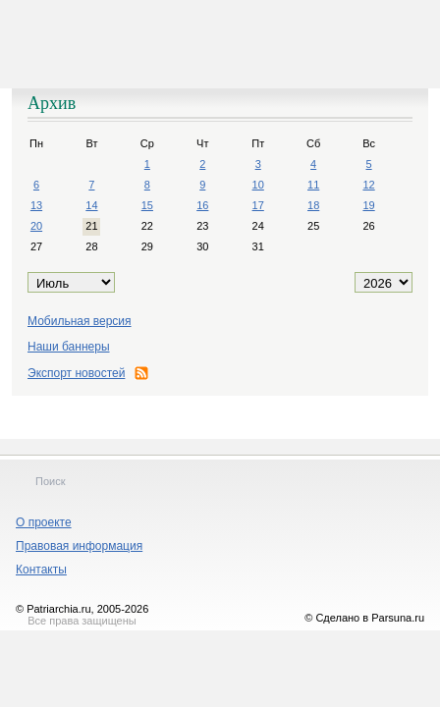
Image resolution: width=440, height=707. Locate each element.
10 (258, 184)
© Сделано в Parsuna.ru (364, 618)
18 (313, 205)
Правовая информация (79, 546)
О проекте (44, 522)
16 (202, 205)
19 (368, 205)
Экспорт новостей (88, 373)
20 (36, 226)
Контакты (41, 569)
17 (258, 205)
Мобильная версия (80, 321)
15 (147, 205)
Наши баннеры (69, 347)
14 (91, 205)
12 (368, 184)
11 (313, 184)
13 (36, 205)
